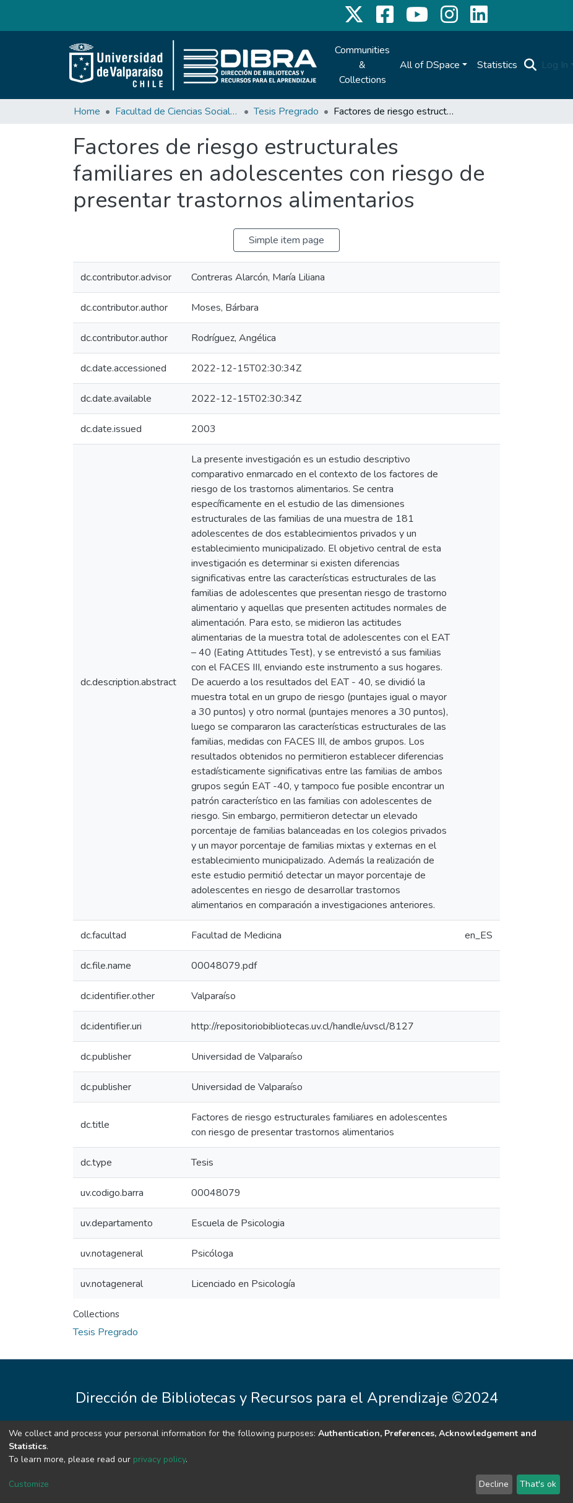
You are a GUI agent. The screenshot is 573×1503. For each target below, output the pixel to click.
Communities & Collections (362, 65)
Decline (494, 1484)
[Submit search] (530, 65)
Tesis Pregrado (286, 111)
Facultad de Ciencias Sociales (177, 111)
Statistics (497, 65)
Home (87, 111)
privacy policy (159, 1459)
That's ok (538, 1484)
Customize (29, 1484)
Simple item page (286, 240)
